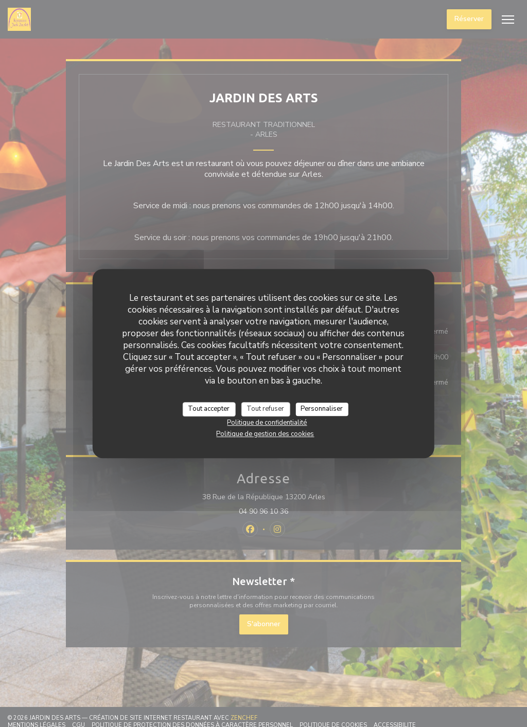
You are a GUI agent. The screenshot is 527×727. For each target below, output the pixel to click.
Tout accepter (209, 408)
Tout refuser (265, 408)
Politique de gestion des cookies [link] (265, 434)
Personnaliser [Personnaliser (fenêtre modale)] (322, 408)
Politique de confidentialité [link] (267, 422)
